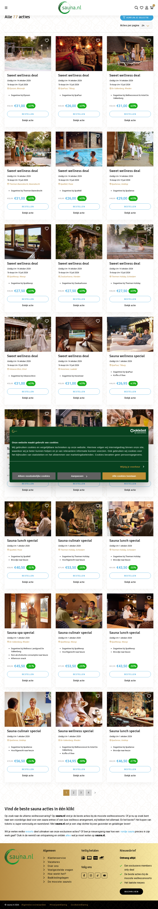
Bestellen (28, 114)
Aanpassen (79, 476)
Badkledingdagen (58, 877)
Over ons (53, 866)
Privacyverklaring (58, 905)
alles (68, 835)
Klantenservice (57, 857)
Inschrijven (131, 891)
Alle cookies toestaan (124, 476)
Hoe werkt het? (57, 873)
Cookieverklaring (79, 905)
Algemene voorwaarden (33, 905)
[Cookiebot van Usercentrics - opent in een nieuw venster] (132, 431)
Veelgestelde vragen (60, 869)
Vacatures (54, 861)
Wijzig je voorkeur (130, 466)
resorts (29, 831)
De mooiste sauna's (60, 881)
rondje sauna (127, 831)
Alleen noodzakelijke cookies (34, 476)
